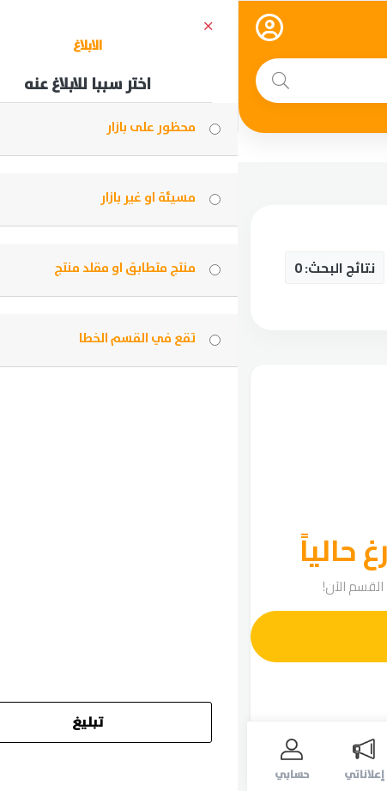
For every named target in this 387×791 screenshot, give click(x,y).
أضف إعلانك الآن (204, 636)
